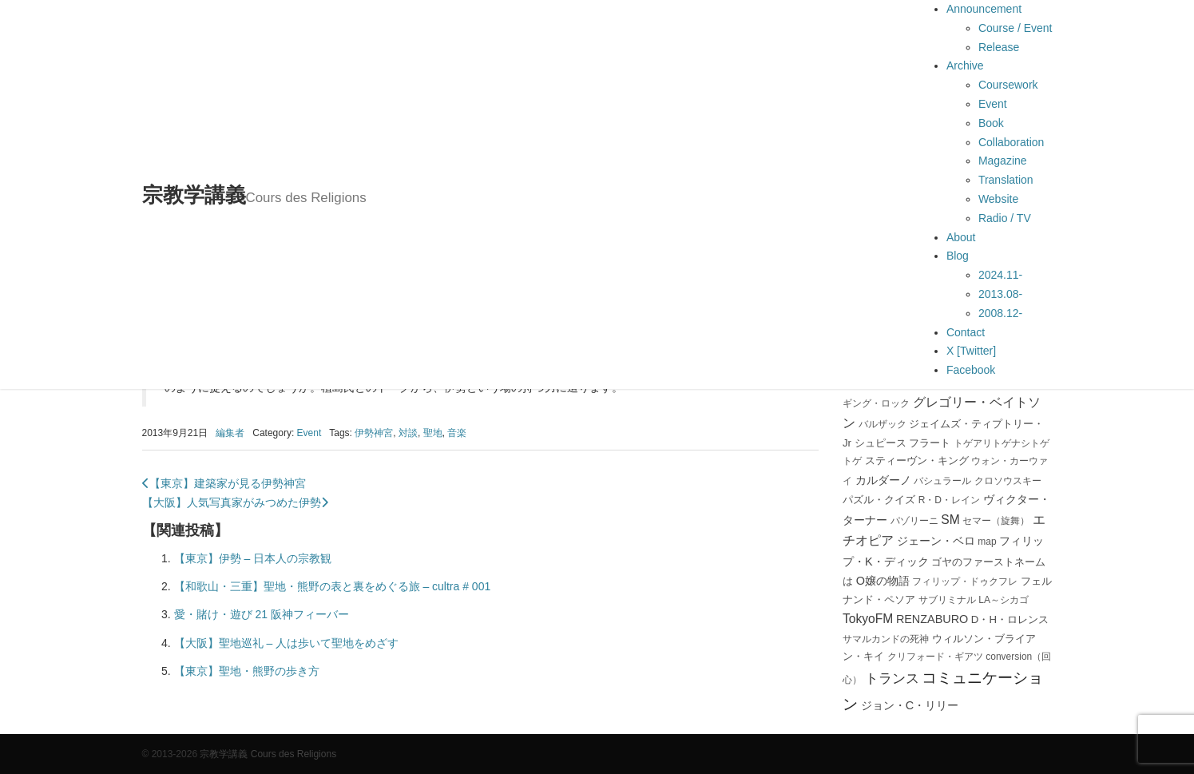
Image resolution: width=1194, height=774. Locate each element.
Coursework (1008, 84)
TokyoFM (868, 618)
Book (991, 123)
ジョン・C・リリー (909, 705)
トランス (892, 678)
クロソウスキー (1007, 480)
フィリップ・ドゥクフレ (964, 581)
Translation (1005, 179)
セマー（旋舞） (995, 520)
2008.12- (1000, 313)
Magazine (1002, 160)
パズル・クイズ (879, 500)
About (961, 237)
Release (998, 47)
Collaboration (1011, 142)
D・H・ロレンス (1010, 619)
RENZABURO (932, 619)
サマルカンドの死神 (886, 639)
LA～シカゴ (1003, 599)
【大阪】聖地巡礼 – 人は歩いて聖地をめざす (286, 643)
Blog (957, 255)
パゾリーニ (914, 520)
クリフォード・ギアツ (935, 656)
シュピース (880, 443)
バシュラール (942, 480)
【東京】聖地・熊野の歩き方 (246, 671)
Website (998, 199)
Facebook (970, 369)
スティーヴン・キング (917, 460)
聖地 (432, 433)
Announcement (983, 8)
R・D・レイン (949, 500)
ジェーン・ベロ (936, 540)
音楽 (456, 433)
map (987, 541)
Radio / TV (1004, 218)
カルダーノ (883, 480)
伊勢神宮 (374, 433)
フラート (929, 443)
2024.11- (1000, 274)
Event (992, 103)
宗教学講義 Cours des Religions (268, 754)
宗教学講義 (254, 195)
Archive (965, 65)
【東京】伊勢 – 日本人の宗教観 (253, 558)
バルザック (882, 424)
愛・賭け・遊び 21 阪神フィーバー (261, 614)
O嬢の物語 (883, 580)
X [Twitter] (971, 350)
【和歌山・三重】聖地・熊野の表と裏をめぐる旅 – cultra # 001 (332, 586)
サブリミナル (947, 599)
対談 (408, 433)
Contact (965, 332)
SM (950, 519)
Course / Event (1015, 28)
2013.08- (1000, 294)
